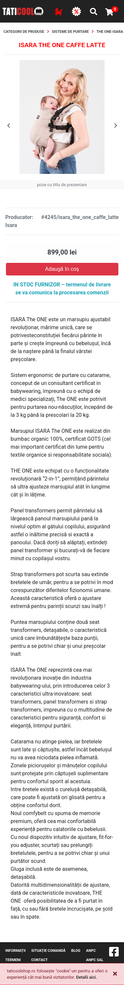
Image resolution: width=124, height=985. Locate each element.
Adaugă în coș (62, 269)
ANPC (91, 950)
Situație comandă (48, 950)
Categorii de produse (24, 32)
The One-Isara (110, 32)
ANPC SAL (94, 960)
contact (39, 960)
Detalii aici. (86, 977)
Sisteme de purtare (70, 32)
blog (75, 950)
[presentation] (8, 125)
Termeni (13, 960)
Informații (15, 950)
